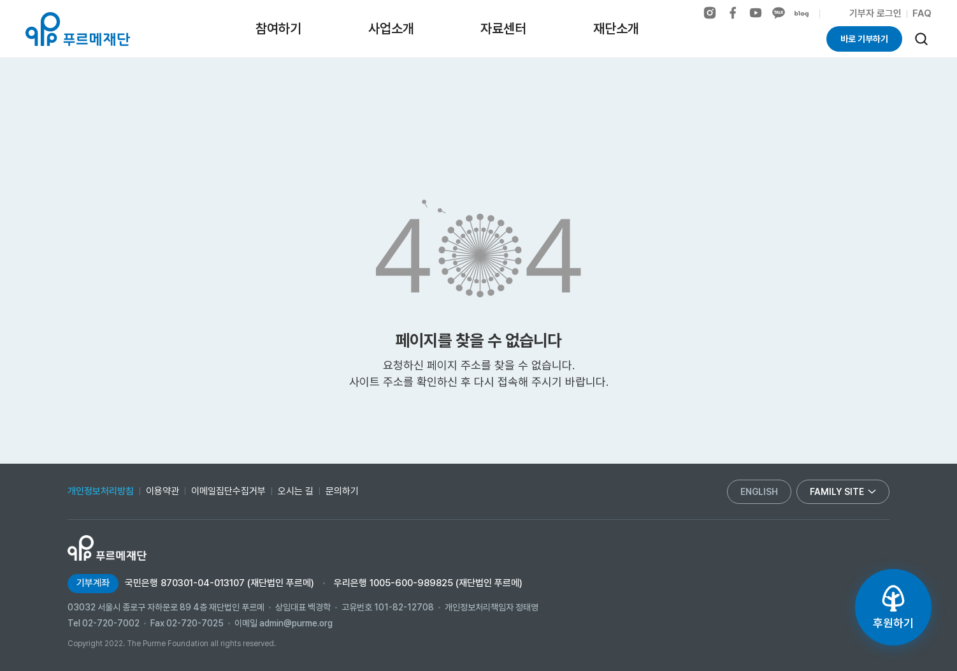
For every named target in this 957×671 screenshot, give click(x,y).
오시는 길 (295, 491)
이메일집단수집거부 (228, 491)
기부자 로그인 (875, 13)
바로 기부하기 (864, 39)
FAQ (922, 13)
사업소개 (391, 28)
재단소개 (616, 28)
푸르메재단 (77, 29)
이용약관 (162, 491)
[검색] (921, 39)
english (759, 492)
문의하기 (342, 491)
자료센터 (503, 28)
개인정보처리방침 (101, 491)
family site (843, 492)
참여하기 (278, 28)
